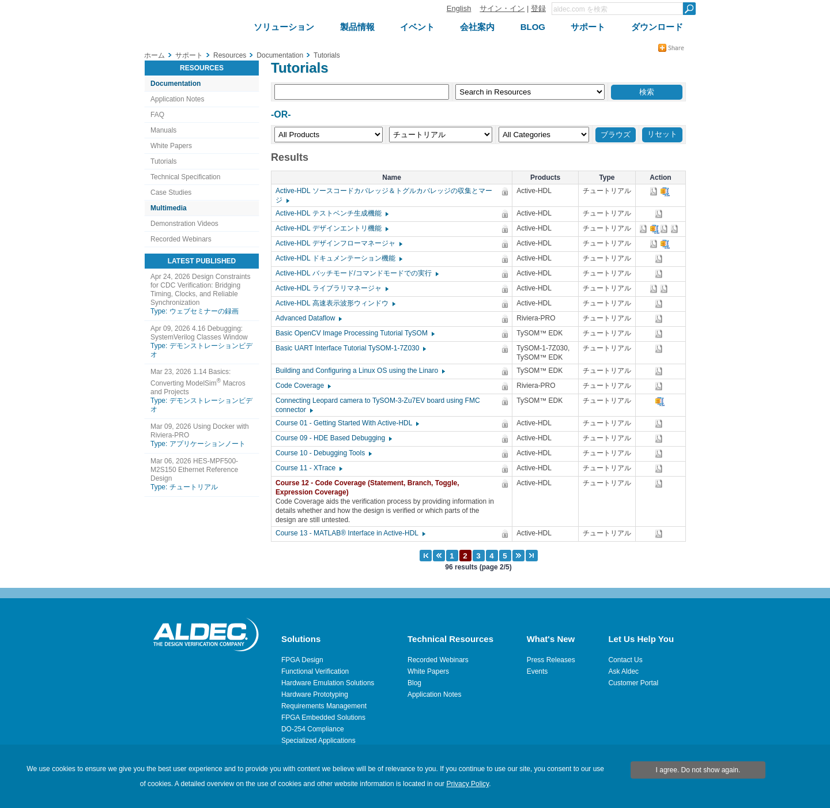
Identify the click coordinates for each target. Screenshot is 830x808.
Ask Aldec (623, 671)
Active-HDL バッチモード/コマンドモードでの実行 (356, 273)
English (459, 8)
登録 (538, 8)
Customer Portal (633, 683)
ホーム (154, 55)
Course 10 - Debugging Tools (323, 453)
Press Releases (551, 660)
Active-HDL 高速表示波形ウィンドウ (335, 303)
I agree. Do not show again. (698, 770)
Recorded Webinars (181, 239)
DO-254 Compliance (312, 729)
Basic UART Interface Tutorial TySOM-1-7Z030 (350, 348)
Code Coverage (303, 386)
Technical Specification (185, 177)
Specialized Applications (318, 741)
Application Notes (177, 99)
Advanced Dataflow (308, 318)
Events (537, 671)
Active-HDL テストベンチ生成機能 (331, 213)
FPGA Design (302, 660)
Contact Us (625, 660)
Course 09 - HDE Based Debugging (333, 438)
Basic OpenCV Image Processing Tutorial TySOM (354, 333)
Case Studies (170, 192)
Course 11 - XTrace (308, 468)
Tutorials (163, 161)
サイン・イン (502, 8)
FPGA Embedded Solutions (323, 717)
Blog (414, 683)
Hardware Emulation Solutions (327, 683)
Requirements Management (324, 706)
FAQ (157, 115)
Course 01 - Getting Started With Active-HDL (347, 423)
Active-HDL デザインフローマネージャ (338, 243)
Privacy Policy (467, 784)
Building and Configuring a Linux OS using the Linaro (360, 371)
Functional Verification (315, 671)
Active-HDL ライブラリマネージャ (331, 288)
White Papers (171, 146)
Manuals (163, 130)
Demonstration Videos (184, 224)
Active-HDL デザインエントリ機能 (331, 228)
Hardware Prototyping (314, 694)
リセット (662, 134)
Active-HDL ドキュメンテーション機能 (338, 258)
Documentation (175, 84)
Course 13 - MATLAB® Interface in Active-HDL (350, 533)
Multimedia (168, 208)
